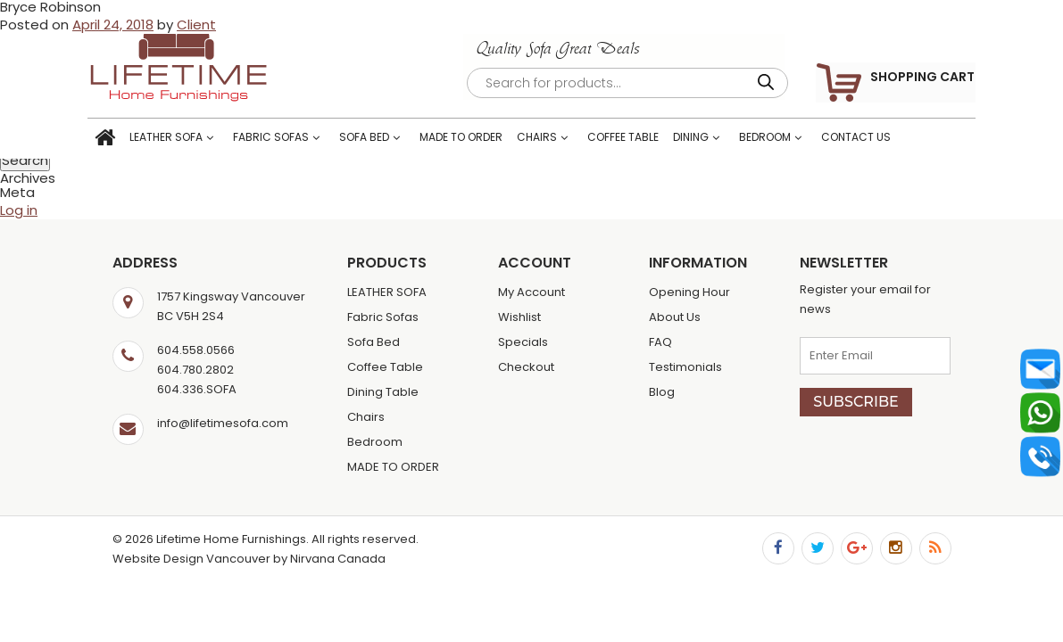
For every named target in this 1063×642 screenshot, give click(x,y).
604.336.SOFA (197, 389)
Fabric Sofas (296, 139)
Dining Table (383, 391)
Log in (18, 210)
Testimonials (685, 366)
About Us (675, 317)
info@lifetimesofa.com (222, 423)
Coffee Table (648, 139)
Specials (523, 341)
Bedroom (790, 139)
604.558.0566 (196, 350)
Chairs (562, 139)
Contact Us (881, 139)
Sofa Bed (389, 139)
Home (129, 141)
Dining (716, 139)
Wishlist (519, 317)
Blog (662, 391)
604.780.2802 (195, 369)
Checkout (526, 366)
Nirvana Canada (338, 558)
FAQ (660, 341)
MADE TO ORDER (485, 139)
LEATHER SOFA (191, 139)
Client (196, 24)
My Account (531, 292)
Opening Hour (689, 292)
